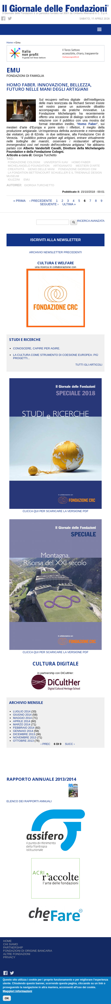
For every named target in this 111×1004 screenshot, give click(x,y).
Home (10, 42)
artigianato (62, 165)
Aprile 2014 (21, 721)
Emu (27, 179)
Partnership (13, 947)
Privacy (9, 957)
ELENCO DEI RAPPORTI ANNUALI (29, 801)
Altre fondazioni (16, 954)
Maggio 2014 (22, 718)
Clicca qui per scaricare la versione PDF (55, 509)
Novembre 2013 (24, 737)
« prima (19, 200)
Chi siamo (10, 944)
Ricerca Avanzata (90, 220)
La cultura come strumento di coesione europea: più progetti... (55, 356)
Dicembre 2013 (24, 734)
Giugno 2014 (22, 714)
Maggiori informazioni (17, 991)
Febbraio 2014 (23, 727)
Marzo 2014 (21, 724)
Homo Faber (81, 162)
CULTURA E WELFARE (55, 262)
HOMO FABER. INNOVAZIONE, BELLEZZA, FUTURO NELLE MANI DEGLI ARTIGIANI (49, 87)
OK (7, 998)
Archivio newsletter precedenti (55, 252)
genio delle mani (41, 169)
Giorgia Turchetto (39, 185)
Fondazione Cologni (24, 162)
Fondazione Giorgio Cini (77, 169)
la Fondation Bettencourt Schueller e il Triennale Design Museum (54, 174)
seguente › (49, 204)
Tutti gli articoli (88, 364)
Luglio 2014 (21, 711)
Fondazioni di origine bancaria (27, 950)
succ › (70, 744)
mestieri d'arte (88, 165)
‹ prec (45, 744)
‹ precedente (41, 200)
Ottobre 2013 (23, 740)
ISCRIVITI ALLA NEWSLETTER (55, 240)
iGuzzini (14, 179)
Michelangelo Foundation (29, 165)
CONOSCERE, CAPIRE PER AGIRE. (36, 348)
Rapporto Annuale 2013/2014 (41, 779)
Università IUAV (56, 162)
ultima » (69, 204)
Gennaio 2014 (23, 731)
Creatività (16, 169)
